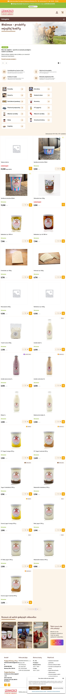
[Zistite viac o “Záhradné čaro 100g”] (63, 193)
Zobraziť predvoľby (58, 688)
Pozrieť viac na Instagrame (57, 643)
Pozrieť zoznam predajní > (8, 59)
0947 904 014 (8, 678)
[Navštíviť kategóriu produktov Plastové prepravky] (11, 101)
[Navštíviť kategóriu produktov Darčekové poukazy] (33, 95)
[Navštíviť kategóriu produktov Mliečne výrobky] (55, 101)
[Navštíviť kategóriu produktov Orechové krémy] (55, 107)
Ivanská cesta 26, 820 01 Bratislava (10, 680)
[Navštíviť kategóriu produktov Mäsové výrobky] (11, 107)
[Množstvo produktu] (58, 157)
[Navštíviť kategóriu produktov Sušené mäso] (11, 95)
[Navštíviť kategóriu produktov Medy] (33, 107)
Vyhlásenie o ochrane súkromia (53, 691)
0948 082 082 (8, 666)
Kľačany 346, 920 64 (9, 668)
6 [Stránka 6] (37, 609)
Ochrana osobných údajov (54, 665)
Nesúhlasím (46, 688)
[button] (63, 678)
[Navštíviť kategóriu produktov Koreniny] (55, 95)
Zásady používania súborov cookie (39, 691)
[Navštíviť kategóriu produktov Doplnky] (11, 114)
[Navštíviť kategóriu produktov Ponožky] (11, 89)
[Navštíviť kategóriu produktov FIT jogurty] (33, 101)
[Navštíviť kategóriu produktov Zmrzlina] (33, 89)
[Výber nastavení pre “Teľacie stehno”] (30, 156)
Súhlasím (34, 688)
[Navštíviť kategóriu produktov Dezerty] (55, 89)
